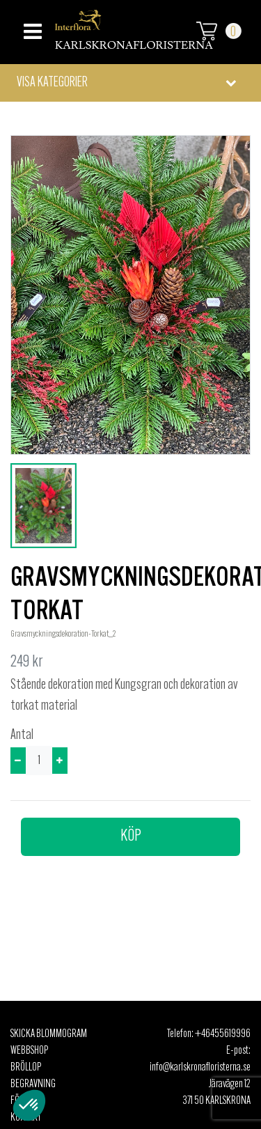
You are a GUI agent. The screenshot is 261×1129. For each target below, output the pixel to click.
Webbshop (29, 1051)
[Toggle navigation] (31, 27)
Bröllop (25, 1067)
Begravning (33, 1084)
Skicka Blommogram (48, 1034)
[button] (130, 83)
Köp (130, 836)
